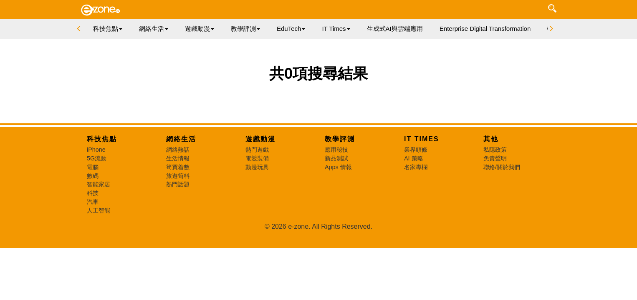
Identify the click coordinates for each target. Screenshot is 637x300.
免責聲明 (495, 158)
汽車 (93, 201)
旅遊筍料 (178, 175)
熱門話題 (178, 184)
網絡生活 (181, 138)
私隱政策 (495, 149)
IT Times (421, 138)
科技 (93, 193)
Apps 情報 (338, 167)
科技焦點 (102, 138)
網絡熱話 (178, 149)
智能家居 (98, 184)
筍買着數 (178, 167)
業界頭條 (415, 149)
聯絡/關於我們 (501, 167)
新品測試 (336, 158)
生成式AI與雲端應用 (395, 28)
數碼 (93, 175)
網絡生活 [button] (153, 28)
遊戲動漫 (260, 138)
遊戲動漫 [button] (199, 28)
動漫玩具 (257, 167)
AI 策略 (413, 158)
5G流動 (96, 158)
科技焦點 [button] (107, 28)
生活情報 (178, 158)
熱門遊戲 (257, 149)
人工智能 (98, 210)
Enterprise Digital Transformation (485, 28)
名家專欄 (415, 167)
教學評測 (340, 138)
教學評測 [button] (245, 28)
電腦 (93, 167)
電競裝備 (257, 158)
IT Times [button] (336, 28)
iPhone (96, 149)
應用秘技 (336, 149)
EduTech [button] (291, 28)
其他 (490, 138)
